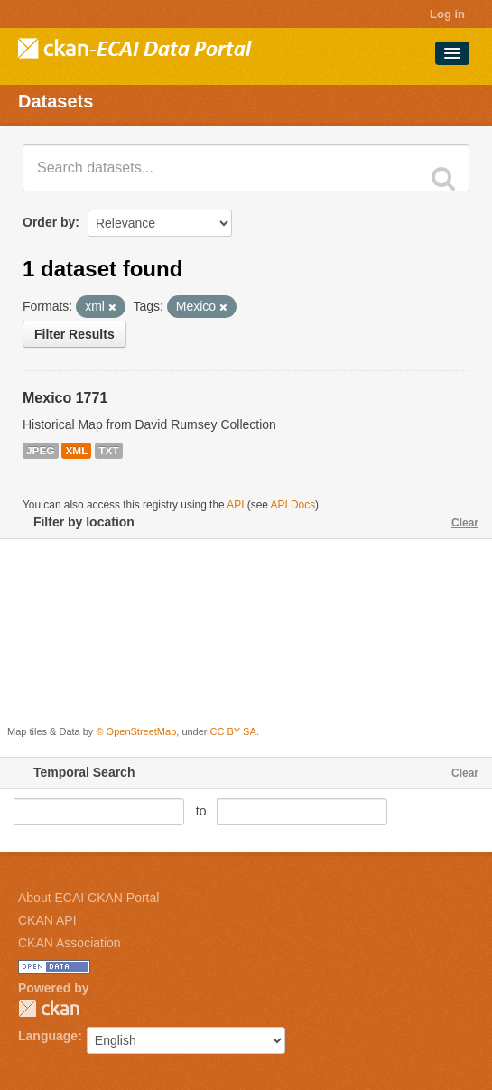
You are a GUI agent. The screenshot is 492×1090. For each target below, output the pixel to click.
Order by (49, 222)
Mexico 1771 (65, 397)
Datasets (55, 101)
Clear (464, 523)
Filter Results (74, 334)
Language (48, 1036)
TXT (108, 450)
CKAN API (47, 920)
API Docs (293, 504)
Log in (447, 14)
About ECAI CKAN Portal (88, 897)
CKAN (48, 1008)
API (235, 504)
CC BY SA (233, 731)
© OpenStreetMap (136, 731)
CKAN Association (69, 943)
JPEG (40, 450)
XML (76, 450)
